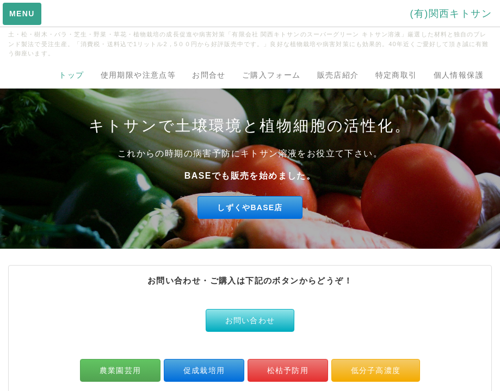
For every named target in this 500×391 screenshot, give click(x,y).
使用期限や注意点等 (138, 75)
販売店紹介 (338, 75)
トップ (71, 75)
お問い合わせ (250, 320)
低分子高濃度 (376, 370)
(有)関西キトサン (451, 13)
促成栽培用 (204, 370)
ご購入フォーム (271, 75)
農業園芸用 (120, 370)
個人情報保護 (459, 75)
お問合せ (209, 75)
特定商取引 (396, 75)
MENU (22, 13)
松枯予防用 (287, 370)
